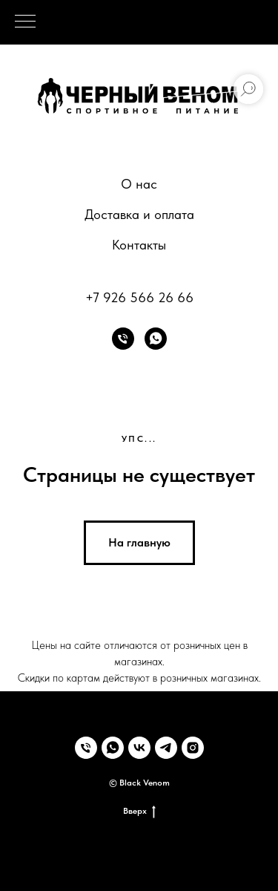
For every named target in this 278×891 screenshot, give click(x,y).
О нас (139, 184)
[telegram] (166, 748)
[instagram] (193, 748)
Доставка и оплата (139, 214)
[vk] (139, 748)
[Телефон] (123, 338)
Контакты (139, 244)
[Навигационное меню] (25, 22)
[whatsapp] (156, 338)
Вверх (139, 811)
